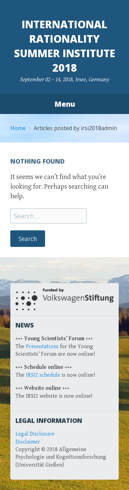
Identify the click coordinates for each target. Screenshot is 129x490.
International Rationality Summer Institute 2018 (64, 46)
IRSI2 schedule (43, 375)
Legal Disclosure (34, 434)
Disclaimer (27, 442)
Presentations (42, 346)
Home (18, 128)
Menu (64, 104)
